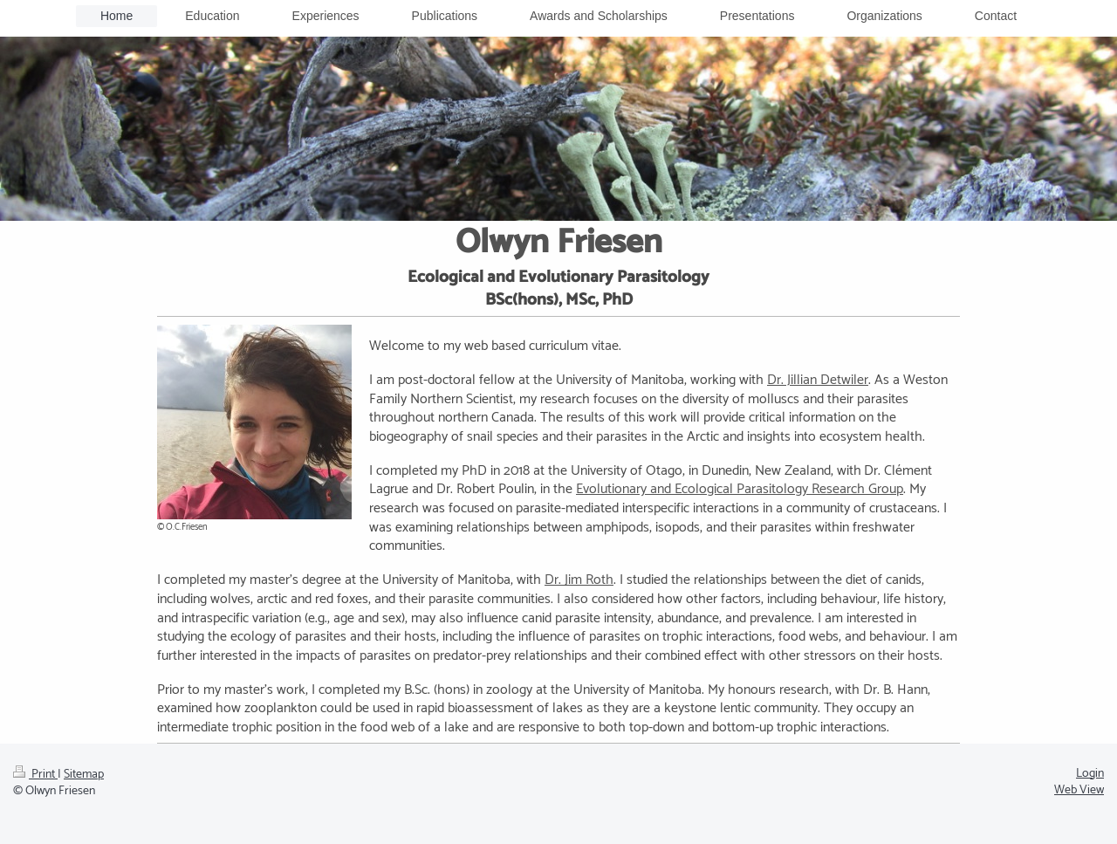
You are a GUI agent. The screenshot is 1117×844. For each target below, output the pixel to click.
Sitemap (84, 775)
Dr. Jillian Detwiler (817, 380)
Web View (1079, 790)
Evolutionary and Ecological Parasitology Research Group (739, 489)
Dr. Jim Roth (579, 580)
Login (1090, 774)
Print (35, 775)
